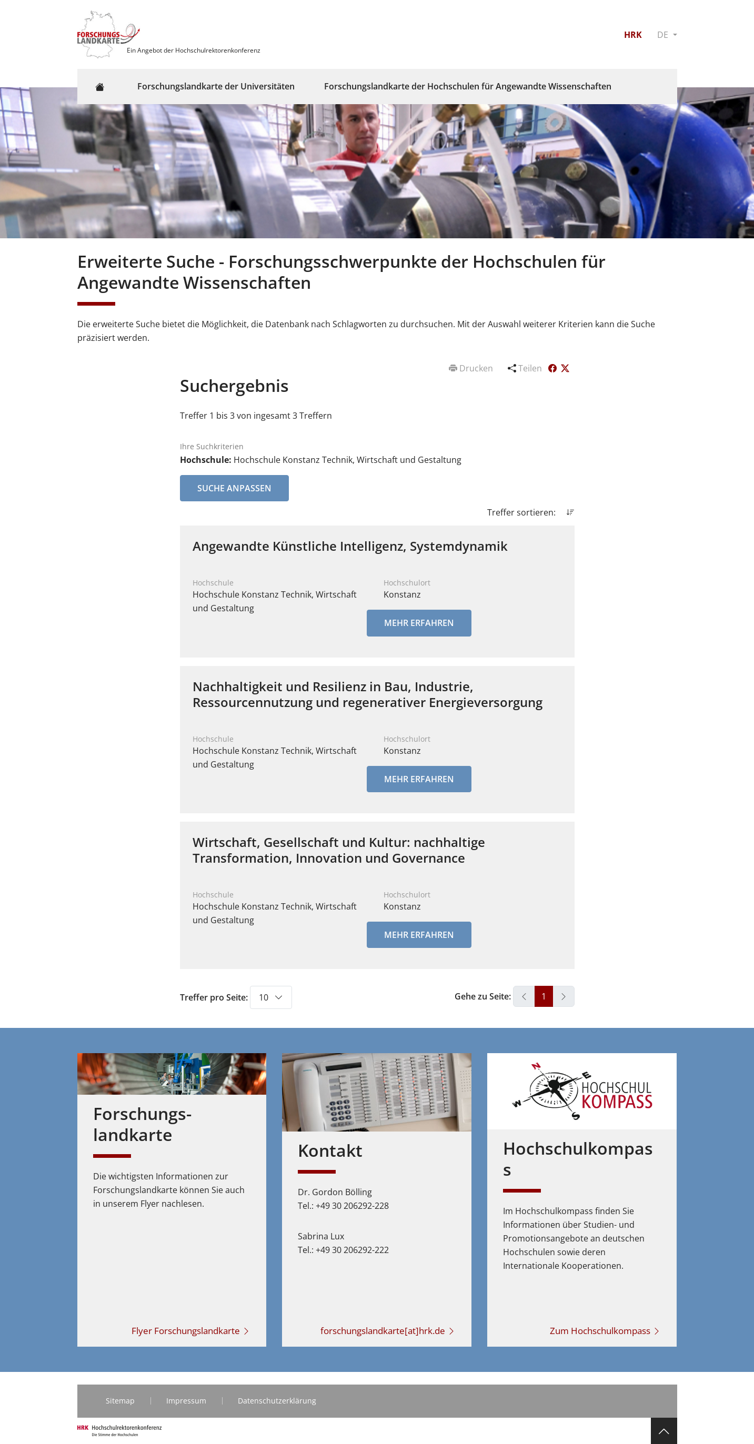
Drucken (472, 368)
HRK (633, 35)
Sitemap (120, 1401)
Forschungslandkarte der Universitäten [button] (216, 86)
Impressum (186, 1401)
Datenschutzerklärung (277, 1401)
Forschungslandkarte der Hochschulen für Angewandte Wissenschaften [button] (467, 86)
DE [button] (663, 35)
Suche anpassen (234, 488)
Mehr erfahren (419, 623)
